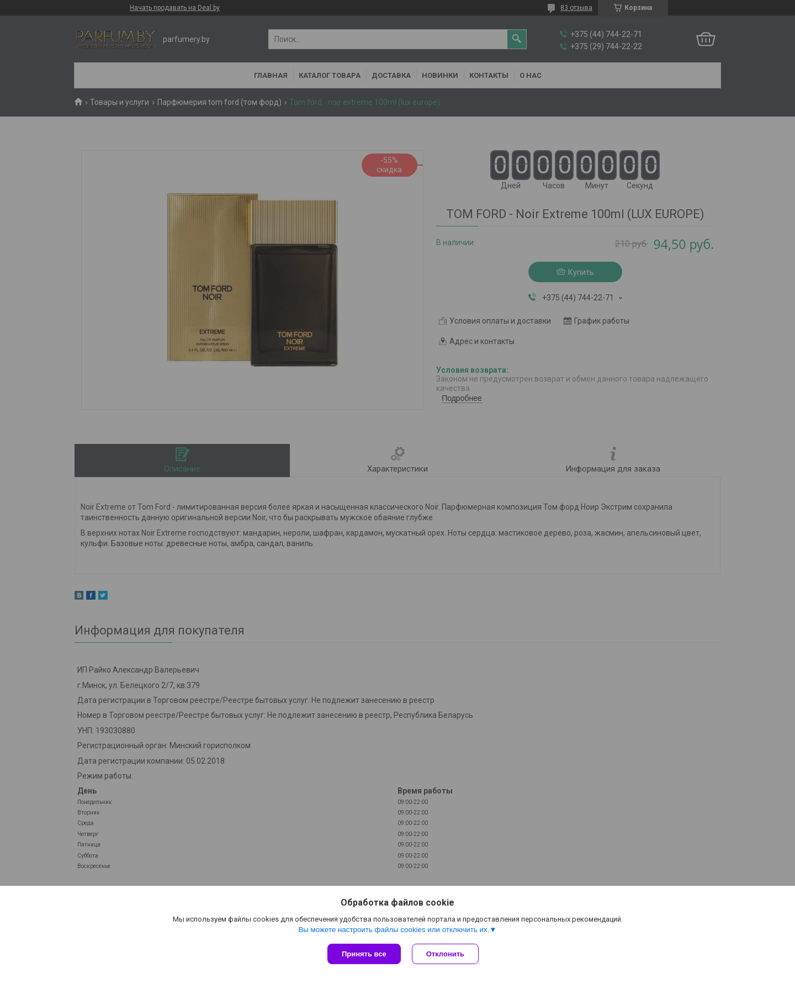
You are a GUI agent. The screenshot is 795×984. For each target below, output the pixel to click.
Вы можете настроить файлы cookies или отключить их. (393, 929)
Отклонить (445, 954)
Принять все (364, 954)
